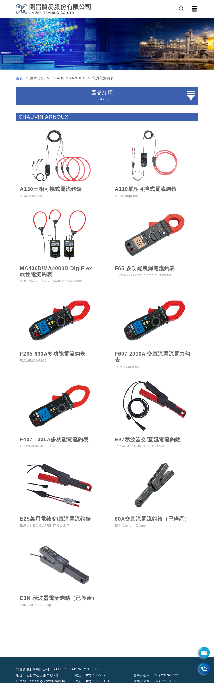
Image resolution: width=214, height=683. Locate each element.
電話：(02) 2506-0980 (92, 675)
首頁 (20, 78)
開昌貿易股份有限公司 (32, 669)
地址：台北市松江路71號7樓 (37, 675)
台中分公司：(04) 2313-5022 (155, 675)
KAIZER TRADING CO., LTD (76, 669)
